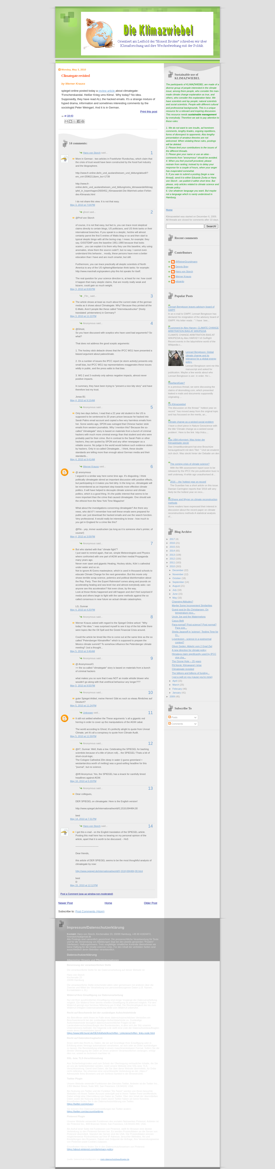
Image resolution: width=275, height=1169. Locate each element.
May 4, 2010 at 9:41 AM (82, 459)
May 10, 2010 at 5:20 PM (83, 781)
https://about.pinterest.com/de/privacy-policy (90, 1149)
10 (150, 692)
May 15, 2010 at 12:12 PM (84, 885)
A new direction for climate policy (189, 650)
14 (150, 826)
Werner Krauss (91, 466)
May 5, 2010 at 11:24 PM (83, 705)
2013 (173, 554)
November (178, 574)
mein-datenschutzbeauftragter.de (114, 1159)
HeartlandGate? (176, 383)
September (179, 582)
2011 (173, 562)
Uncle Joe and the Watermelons (189, 616)
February (178, 688)
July (175, 590)
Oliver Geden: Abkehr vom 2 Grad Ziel (192, 646)
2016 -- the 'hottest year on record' (188, 481)
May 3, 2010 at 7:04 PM (82, 205)
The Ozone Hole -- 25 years (186, 661)
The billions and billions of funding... (190, 673)
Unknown (88, 712)
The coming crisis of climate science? (189, 464)
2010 (173, 566)
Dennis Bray (182, 266)
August (176, 586)
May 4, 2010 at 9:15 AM (82, 400)
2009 (173, 696)
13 (150, 788)
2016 (173, 543)
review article (106, 90)
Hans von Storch (92, 152)
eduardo (180, 281)
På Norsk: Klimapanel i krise (187, 665)
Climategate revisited (75, 76)
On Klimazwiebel (177, 404)
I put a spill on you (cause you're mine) (192, 677)
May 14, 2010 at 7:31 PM (83, 819)
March (176, 684)
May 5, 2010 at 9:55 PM (82, 685)
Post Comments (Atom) (89, 911)
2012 (173, 558)
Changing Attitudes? (182, 601)
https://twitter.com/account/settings (85, 1111)
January (177, 692)
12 (150, 743)
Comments (175, 723)
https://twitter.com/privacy (80, 1104)
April (175, 681)
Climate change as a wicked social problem (191, 422)
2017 (173, 539)
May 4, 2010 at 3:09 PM (82, 536)
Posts (172, 717)
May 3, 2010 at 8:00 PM (82, 289)
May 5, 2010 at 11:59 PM (83, 736)
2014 (173, 550)
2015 (173, 547)
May (175, 597)
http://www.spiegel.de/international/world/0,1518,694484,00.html (109, 871)
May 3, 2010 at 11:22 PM (83, 316)
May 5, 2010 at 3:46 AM (82, 651)
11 (150, 712)
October (177, 578)
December (178, 570)
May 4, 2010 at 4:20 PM (82, 609)
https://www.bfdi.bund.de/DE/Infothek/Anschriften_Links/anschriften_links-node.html (111, 1033)
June (175, 594)
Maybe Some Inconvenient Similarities (192, 605)
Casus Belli (178, 620)
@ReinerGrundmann (186, 261)
